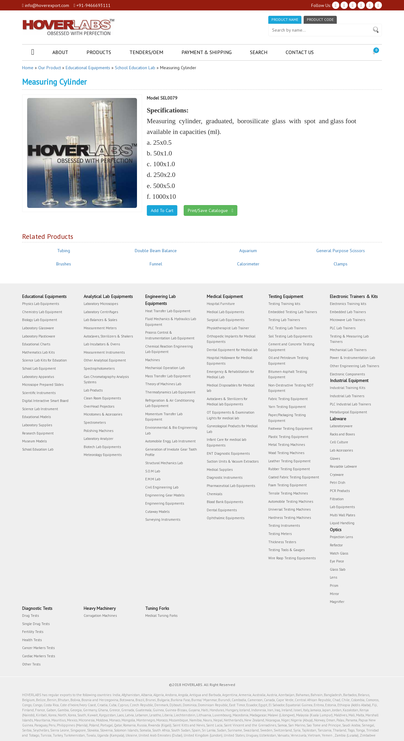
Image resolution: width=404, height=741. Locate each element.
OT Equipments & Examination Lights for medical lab (230, 415)
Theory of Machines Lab (163, 384)
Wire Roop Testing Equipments (292, 558)
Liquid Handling (342, 523)
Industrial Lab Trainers (347, 396)
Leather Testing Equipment (289, 461)
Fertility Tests (32, 631)
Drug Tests (30, 615)
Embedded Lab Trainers (348, 312)
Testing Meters (280, 533)
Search (258, 52)
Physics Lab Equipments (40, 303)
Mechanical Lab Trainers (348, 350)
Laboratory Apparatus (38, 376)
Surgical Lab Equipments (225, 320)
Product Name (284, 19)
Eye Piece (337, 561)
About (60, 52)
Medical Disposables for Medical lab (230, 388)
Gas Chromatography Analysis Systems (106, 379)
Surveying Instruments (162, 519)
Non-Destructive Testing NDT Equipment (291, 388)
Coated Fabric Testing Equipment (293, 477)
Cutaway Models (157, 511)
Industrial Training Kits (347, 388)
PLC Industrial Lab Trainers (350, 404)
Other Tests (31, 664)
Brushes (63, 264)
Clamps (341, 264)
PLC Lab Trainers (342, 328)
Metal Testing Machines (286, 444)
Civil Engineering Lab (161, 487)
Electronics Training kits (348, 303)
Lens (333, 577)
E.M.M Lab (152, 479)
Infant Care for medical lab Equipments (226, 442)
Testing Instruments (284, 525)
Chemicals (214, 494)
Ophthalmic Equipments (225, 518)
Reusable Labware (343, 466)
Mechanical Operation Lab (165, 368)
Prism (334, 585)
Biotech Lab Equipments (102, 447)
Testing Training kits (284, 303)
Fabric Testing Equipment (288, 399)
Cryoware (337, 474)
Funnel (156, 264)
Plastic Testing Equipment (288, 436)
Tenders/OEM (146, 52)
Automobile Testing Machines (290, 501)
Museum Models (34, 441)
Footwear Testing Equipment (290, 428)
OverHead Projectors (99, 406)
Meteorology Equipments (103, 454)
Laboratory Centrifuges (101, 312)
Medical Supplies (220, 469)
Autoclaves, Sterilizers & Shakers (108, 336)
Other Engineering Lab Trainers (354, 366)
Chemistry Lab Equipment (42, 312)
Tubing (63, 250)
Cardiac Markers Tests (38, 656)
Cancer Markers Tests (38, 648)
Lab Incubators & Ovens (102, 344)
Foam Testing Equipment (287, 485)
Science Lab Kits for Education (44, 360)
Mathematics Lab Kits (38, 352)
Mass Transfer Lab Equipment (168, 376)
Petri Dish (337, 482)
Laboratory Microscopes (101, 303)
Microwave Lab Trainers (347, 320)
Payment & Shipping (206, 52)
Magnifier (337, 601)
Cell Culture (339, 442)
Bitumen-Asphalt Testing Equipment (287, 374)
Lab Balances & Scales (100, 320)
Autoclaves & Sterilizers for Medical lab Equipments (227, 402)
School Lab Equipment (39, 368)
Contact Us (300, 52)
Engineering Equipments (164, 503)
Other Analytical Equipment (105, 360)
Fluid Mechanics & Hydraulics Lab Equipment (170, 322)
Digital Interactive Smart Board (45, 400)
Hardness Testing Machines (289, 517)
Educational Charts (36, 344)
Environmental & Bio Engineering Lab (171, 430)
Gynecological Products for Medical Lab (232, 429)
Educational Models (36, 417)
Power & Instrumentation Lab (352, 357)
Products (98, 52)
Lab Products (93, 390)
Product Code (320, 19)
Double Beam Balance (156, 250)
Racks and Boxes (342, 434)
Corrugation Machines (100, 615)
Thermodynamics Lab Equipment (170, 392)
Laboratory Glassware (38, 328)
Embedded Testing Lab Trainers (292, 312)
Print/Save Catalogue (210, 210)
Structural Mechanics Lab (164, 463)
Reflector (336, 545)
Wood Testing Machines (286, 453)
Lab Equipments (342, 507)
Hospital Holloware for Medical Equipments (229, 360)
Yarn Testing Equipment (287, 406)
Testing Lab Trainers (284, 320)
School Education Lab (135, 67)
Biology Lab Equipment (39, 320)
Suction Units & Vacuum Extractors (232, 461)
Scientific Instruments (39, 393)
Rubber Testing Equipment (289, 469)
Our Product (49, 67)
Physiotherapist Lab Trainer (228, 328)
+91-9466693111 (92, 5)
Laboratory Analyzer (98, 438)
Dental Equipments (222, 510)
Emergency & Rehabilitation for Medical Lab (230, 374)
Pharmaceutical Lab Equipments (231, 485)
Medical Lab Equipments (225, 312)
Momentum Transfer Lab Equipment (163, 417)
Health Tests (32, 640)
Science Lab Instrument (40, 409)
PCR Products (340, 491)
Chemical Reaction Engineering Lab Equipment (169, 349)
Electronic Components (347, 374)
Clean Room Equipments (102, 398)
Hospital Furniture (221, 303)
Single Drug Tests (36, 624)
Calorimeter (248, 264)
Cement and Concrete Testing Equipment (291, 347)
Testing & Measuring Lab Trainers (349, 339)
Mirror (334, 594)
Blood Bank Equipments (225, 502)
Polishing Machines (98, 430)
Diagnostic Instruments (224, 477)
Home (27, 67)
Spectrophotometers (99, 368)
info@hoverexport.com (45, 5)
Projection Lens (341, 537)
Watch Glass (339, 553)
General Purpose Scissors (340, 250)
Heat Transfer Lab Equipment (167, 311)
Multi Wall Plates (342, 515)
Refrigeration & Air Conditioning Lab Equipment (169, 403)
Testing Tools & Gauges (286, 550)
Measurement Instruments (104, 352)
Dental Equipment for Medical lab (232, 350)
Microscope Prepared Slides (42, 384)
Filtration (337, 499)
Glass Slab (337, 569)
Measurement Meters (100, 328)
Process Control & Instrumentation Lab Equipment (169, 335)
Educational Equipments (88, 67)
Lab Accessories (341, 450)
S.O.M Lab (152, 471)
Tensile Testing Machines (288, 493)
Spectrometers (95, 422)
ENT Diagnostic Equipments (228, 453)
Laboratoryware (341, 426)
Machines (152, 360)
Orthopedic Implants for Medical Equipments (231, 339)
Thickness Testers (282, 542)
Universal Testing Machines (289, 509)
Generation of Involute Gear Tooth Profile (171, 452)
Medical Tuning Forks (161, 615)
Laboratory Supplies (37, 425)
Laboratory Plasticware (38, 336)
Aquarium (248, 250)
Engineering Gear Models (164, 495)
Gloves (335, 458)
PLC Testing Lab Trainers (287, 328)
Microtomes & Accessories (103, 414)
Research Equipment (38, 433)
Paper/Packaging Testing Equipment (287, 418)
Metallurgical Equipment (348, 412)
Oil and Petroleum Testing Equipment (288, 360)
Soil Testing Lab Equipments (290, 336)
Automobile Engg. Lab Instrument (170, 441)
